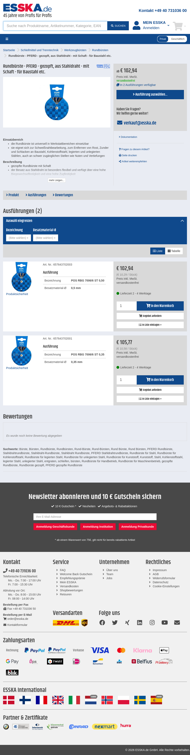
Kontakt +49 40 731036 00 (163, 10)
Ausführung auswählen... (150, 94)
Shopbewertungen (71, 590)
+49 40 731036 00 (19, 571)
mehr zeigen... (56, 180)
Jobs (109, 578)
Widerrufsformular (164, 578)
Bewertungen (63, 195)
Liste (157, 251)
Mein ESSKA (68, 582)
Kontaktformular (15, 624)
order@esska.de (15, 618)
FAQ (63, 570)
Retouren (66, 594)
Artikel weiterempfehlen (133, 161)
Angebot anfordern (150, 316)
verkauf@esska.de (136, 123)
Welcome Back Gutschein (76, 574)
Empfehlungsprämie (72, 578)
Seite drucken (128, 155)
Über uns (112, 570)
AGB (156, 574)
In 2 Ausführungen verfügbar (136, 84)
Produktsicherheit (17, 294)
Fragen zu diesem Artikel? (134, 149)
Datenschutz (161, 582)
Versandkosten (69, 586)
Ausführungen (36, 195)
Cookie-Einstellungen (166, 586)
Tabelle (174, 251)
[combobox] (18, 237)
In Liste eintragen (150, 325)
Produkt (12, 195)
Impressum (160, 570)
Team (109, 574)
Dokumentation (128, 137)
